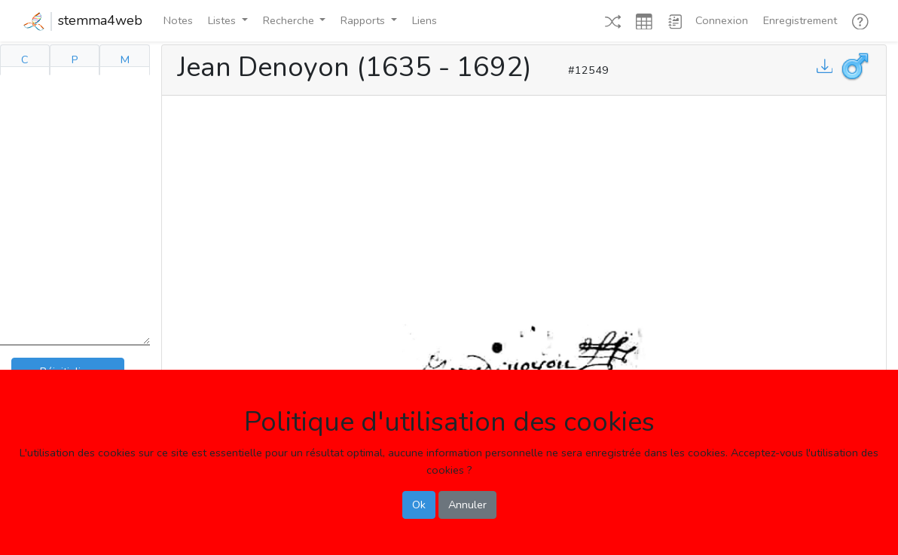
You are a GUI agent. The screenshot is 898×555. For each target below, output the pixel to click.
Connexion (721, 20)
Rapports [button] (364, 20)
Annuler (467, 504)
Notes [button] (178, 20)
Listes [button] (223, 20)
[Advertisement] (524, 206)
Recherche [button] (290, 20)
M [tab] (125, 59)
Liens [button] (424, 20)
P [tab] (75, 59)
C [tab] (25, 59)
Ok (419, 504)
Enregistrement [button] (800, 20)
